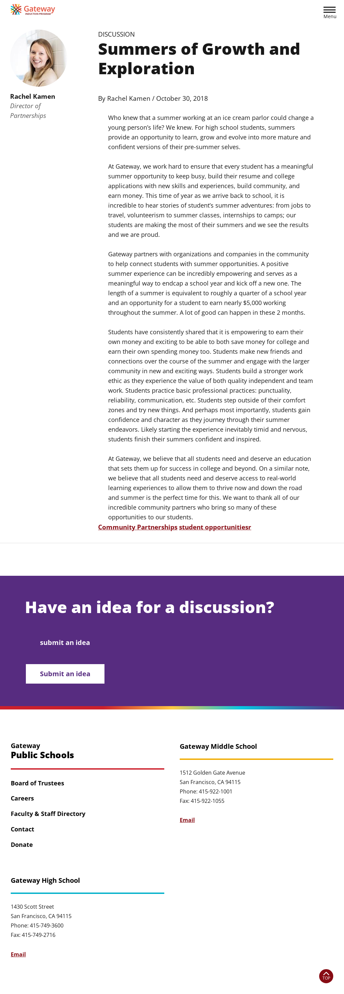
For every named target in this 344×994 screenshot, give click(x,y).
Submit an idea (65, 673)
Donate (22, 844)
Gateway (42, 751)
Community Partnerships (137, 526)
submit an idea (65, 642)
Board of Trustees (37, 783)
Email (187, 820)
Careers (22, 798)
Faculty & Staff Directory (48, 814)
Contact (22, 829)
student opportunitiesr (215, 526)
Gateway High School (45, 880)
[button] (330, 14)
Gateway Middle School (218, 746)
